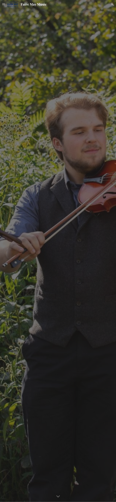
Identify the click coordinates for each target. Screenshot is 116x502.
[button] (3, 4)
